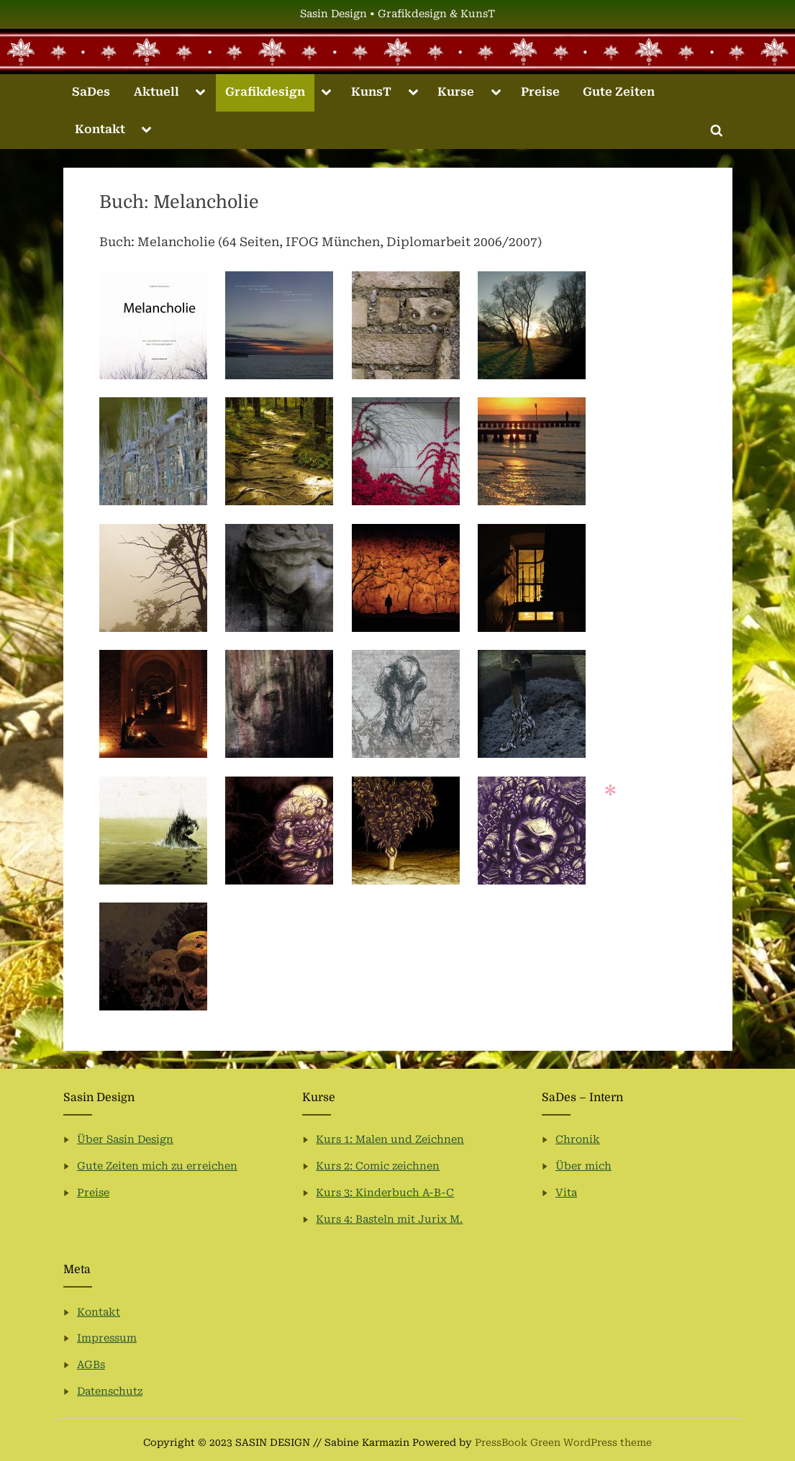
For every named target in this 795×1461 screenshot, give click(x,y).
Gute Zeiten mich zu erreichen (157, 1166)
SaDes (91, 92)
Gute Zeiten (619, 92)
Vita (566, 1193)
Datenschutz (109, 1391)
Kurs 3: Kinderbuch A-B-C (385, 1193)
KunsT (371, 92)
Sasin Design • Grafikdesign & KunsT (397, 14)
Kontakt (100, 129)
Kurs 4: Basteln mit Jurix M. (389, 1219)
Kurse (455, 92)
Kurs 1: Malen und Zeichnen (390, 1140)
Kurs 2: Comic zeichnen (378, 1166)
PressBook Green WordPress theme (563, 1442)
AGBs (91, 1365)
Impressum (107, 1338)
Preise (540, 92)
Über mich (583, 1166)
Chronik (577, 1140)
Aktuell (156, 92)
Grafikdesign (265, 92)
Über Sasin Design (125, 1140)
